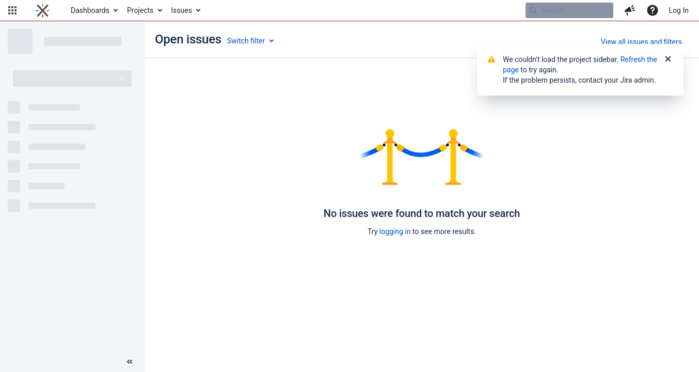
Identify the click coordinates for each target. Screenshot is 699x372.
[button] (12, 10)
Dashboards (90, 10)
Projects (140, 10)
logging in (395, 231)
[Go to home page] (42, 10)
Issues (181, 10)
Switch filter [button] (246, 41)
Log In (679, 10)
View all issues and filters (641, 42)
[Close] (668, 59)
